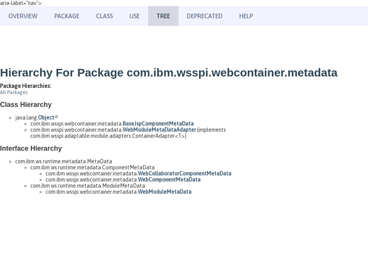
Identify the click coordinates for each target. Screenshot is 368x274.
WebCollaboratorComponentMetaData (184, 173)
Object (46, 118)
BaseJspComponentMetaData (158, 124)
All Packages (13, 92)
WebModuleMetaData (164, 192)
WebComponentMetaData (169, 180)
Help (246, 16)
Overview (23, 16)
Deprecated (205, 16)
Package (66, 16)
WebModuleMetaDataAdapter (159, 130)
